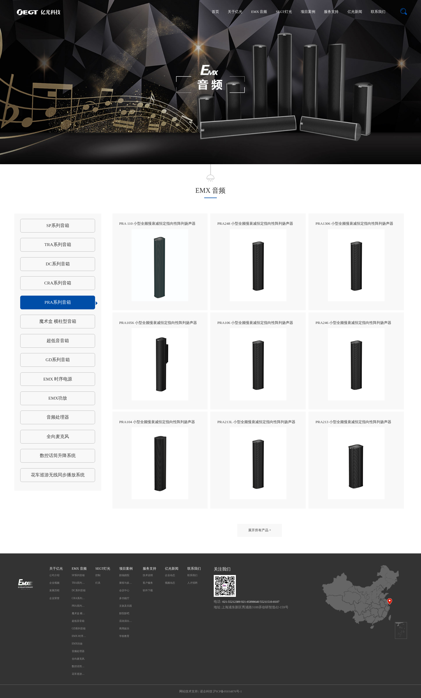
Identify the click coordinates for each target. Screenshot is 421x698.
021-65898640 (250, 601)
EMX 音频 (259, 12)
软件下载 (148, 590)
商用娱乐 (124, 628)
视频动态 (170, 582)
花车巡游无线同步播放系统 (58, 474)
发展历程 (54, 590)
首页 (215, 12)
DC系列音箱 (58, 263)
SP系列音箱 (57, 225)
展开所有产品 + (259, 530)
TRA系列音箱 (57, 244)
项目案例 (308, 12)
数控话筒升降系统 (58, 455)
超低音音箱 (58, 340)
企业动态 (170, 575)
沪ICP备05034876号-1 (227, 691)
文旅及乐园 (125, 605)
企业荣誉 (54, 598)
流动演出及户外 (126, 621)
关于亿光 (235, 12)
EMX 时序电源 (57, 379)
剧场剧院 (124, 575)
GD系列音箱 (58, 359)
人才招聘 (192, 582)
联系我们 (378, 12)
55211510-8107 (269, 601)
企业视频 (54, 582)
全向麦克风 (58, 436)
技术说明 (148, 575)
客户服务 (148, 582)
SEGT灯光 (284, 12)
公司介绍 (54, 575)
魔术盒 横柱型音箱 (57, 321)
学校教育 (124, 636)
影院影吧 (124, 613)
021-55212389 (231, 601)
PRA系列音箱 (70, 302)
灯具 (97, 582)
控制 (97, 575)
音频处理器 (58, 417)
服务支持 (331, 12)
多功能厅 (124, 598)
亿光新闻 (355, 12)
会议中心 (124, 590)
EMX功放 (58, 398)
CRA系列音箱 (57, 282)
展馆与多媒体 (126, 582)
